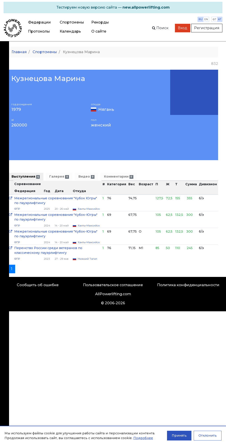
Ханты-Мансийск (89, 208)
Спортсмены (72, 22)
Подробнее (143, 438)
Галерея (59, 176)
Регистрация (206, 28)
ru (200, 19)
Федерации (39, 22)
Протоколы (39, 31)
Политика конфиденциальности (188, 285)
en (206, 19)
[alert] (113, 7)
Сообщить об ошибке (38, 285)
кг (219, 19)
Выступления (26, 176)
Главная (19, 52)
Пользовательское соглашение (113, 285)
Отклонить (207, 435)
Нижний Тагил (87, 258)
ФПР (17, 208)
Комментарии (118, 176)
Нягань (106, 109)
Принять (179, 435)
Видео (86, 176)
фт (214, 19)
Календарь (70, 31)
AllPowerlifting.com (113, 294)
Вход (182, 28)
